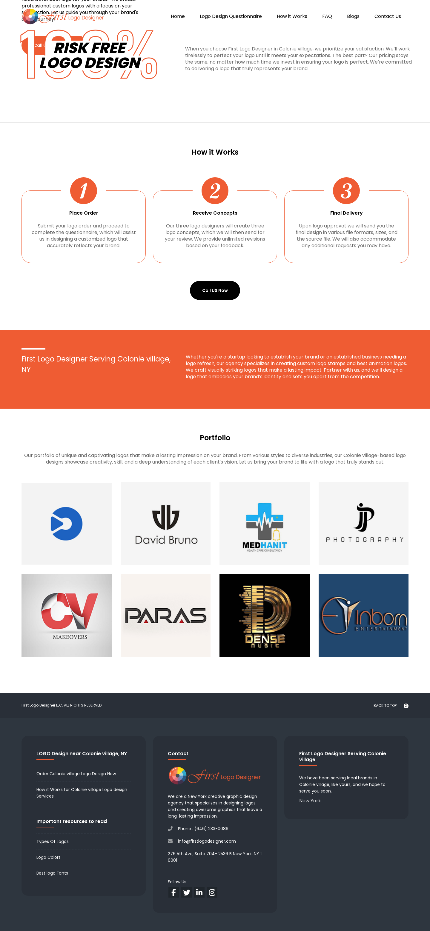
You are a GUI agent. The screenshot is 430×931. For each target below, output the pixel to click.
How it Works (292, 16)
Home (178, 16)
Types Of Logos (52, 841)
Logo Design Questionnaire (231, 16)
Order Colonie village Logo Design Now (76, 774)
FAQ (327, 16)
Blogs (353, 16)
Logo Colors (48, 857)
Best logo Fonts (52, 873)
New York (310, 800)
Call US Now (215, 290)
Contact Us (387, 16)
